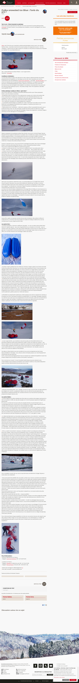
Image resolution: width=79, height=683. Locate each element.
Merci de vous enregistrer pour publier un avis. (65, 33)
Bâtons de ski (58, 69)
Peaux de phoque (59, 66)
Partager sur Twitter (44, 605)
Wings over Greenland (23, 80)
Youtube (50, 666)
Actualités (31, 3)
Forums (59, 3)
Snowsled (4, 27)
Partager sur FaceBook (43, 605)
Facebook (35, 666)
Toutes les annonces (71, 52)
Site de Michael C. (40, 80)
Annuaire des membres (60, 79)
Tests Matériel (40, 3)
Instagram (40, 666)
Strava (45, 666)
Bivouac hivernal (59, 75)
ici (22, 567)
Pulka (56, 71)
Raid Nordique (58, 73)
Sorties (24, 3)
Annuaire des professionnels (61, 77)
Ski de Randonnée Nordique (61, 62)
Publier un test (72, 12)
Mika (3, 45)
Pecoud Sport (10, 564)
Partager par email (46, 605)
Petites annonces (51, 3)
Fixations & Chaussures (60, 64)
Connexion (76, 2)
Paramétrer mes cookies (59, 677)
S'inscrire (50, 674)
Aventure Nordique (11, 558)
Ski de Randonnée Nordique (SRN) (7, 6)
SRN (64, 3)
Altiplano (9, 563)
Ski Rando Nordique (61, 664)
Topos (19, 3)
